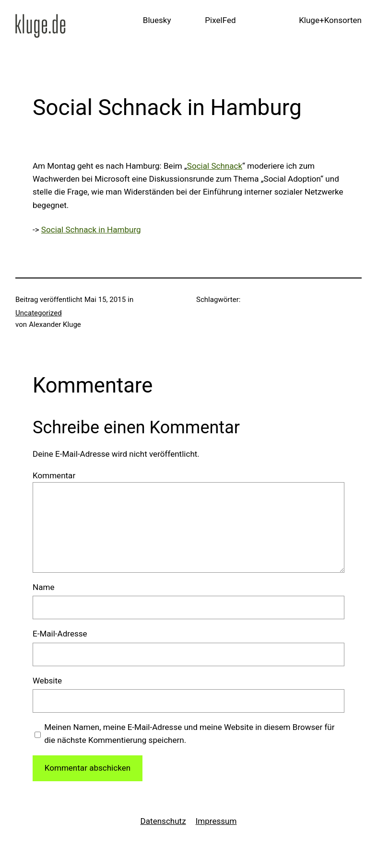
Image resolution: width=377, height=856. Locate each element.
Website (47, 680)
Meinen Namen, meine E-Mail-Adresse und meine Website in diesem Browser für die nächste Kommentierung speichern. (189, 733)
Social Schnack (214, 166)
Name (43, 587)
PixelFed (220, 20)
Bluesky (157, 20)
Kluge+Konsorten (330, 20)
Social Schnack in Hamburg (91, 229)
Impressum (216, 821)
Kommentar (54, 475)
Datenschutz (163, 821)
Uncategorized (38, 313)
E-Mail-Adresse (60, 633)
